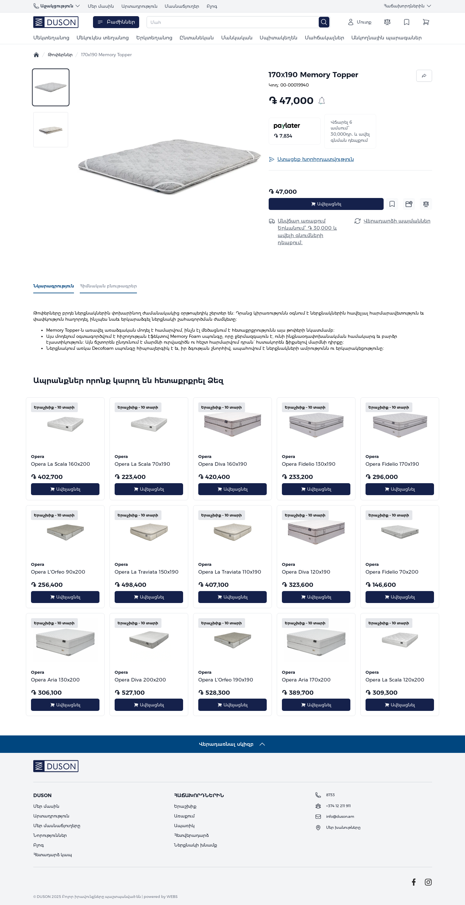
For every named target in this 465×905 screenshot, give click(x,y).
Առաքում (184, 815)
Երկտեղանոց (154, 38)
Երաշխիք (185, 806)
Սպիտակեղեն (278, 38)
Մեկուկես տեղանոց (103, 38)
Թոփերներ (60, 54)
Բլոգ (212, 6)
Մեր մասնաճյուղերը (56, 825)
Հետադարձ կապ (52, 854)
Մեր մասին (101, 6)
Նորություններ (50, 835)
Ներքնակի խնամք (195, 845)
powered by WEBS (161, 896)
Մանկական (237, 38)
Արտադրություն (139, 6)
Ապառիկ (184, 825)
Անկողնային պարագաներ (386, 38)
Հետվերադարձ (191, 835)
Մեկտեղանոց (51, 38)
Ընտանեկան (197, 38)
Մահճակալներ (324, 38)
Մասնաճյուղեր (182, 6)
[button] (169, 167)
